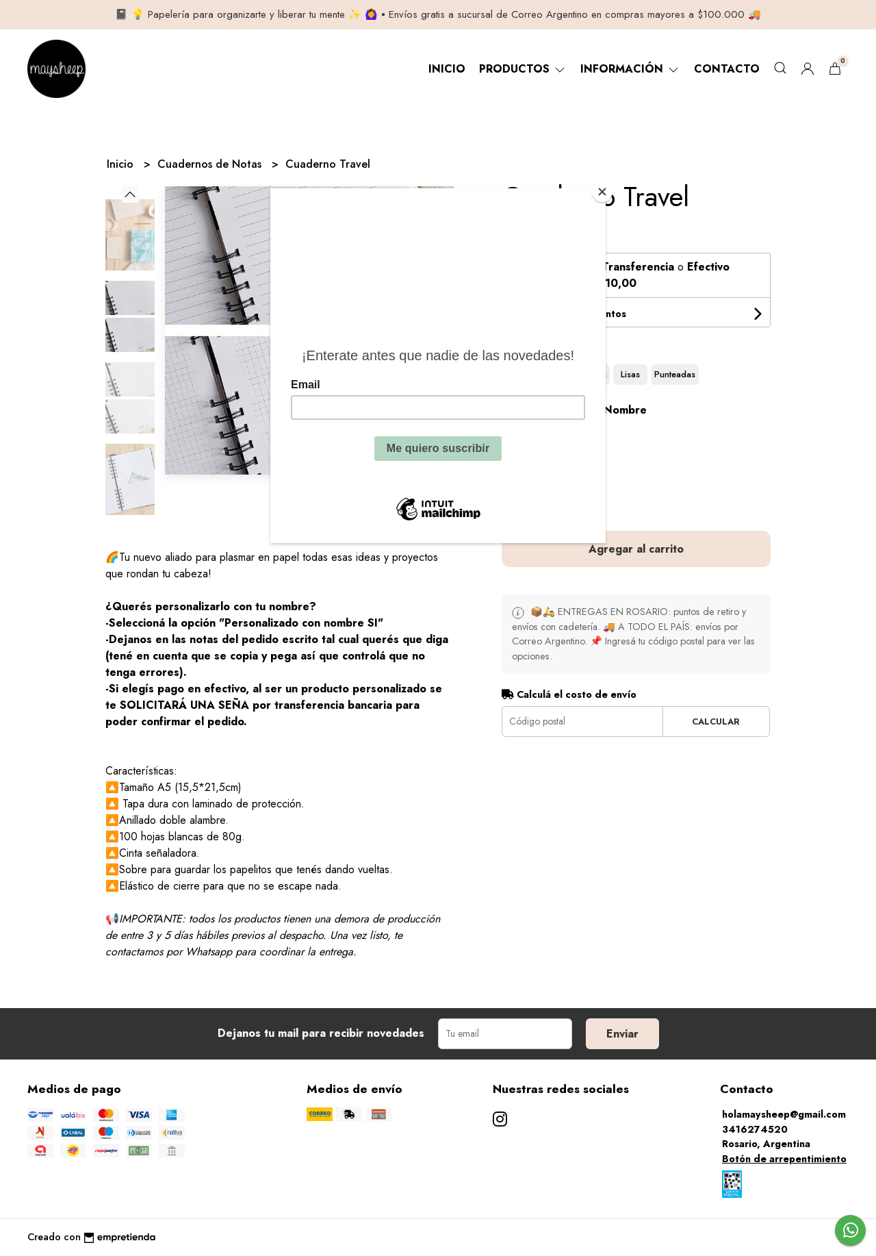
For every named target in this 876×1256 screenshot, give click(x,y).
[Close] (602, 191)
